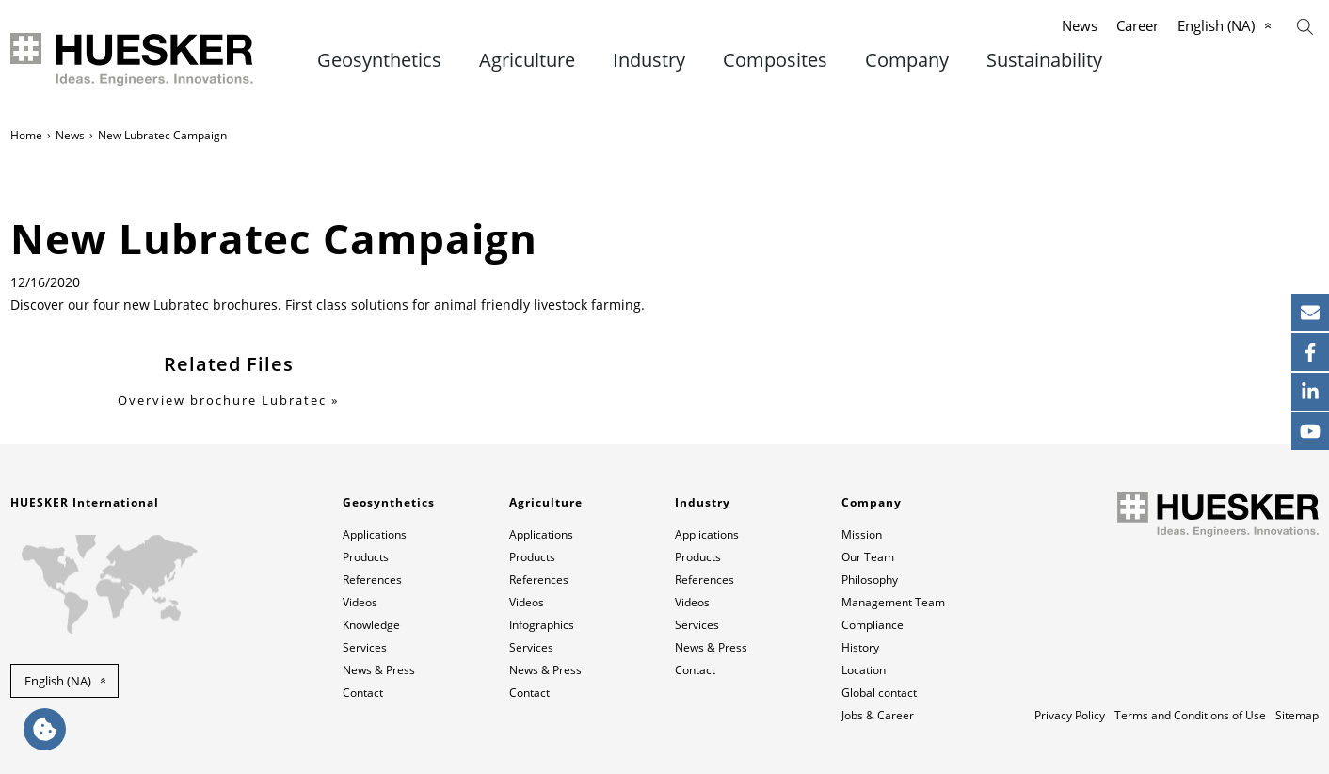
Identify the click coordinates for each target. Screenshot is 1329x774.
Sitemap (1297, 715)
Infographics (541, 625)
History (860, 647)
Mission (861, 534)
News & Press (379, 670)
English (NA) (1216, 25)
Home (26, 135)
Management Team (893, 602)
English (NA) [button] (57, 680)
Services (365, 647)
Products (366, 557)
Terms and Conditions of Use (1190, 715)
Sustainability (1044, 60)
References (372, 580)
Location (863, 670)
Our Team (867, 557)
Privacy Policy (1069, 715)
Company (907, 60)
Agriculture (527, 60)
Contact (363, 693)
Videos (360, 602)
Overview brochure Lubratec (222, 400)
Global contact (879, 693)
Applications (375, 534)
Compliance (872, 625)
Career (1137, 25)
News (1079, 25)
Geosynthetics (379, 60)
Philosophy (869, 580)
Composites (775, 60)
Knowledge (371, 625)
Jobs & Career (877, 715)
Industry (649, 60)
